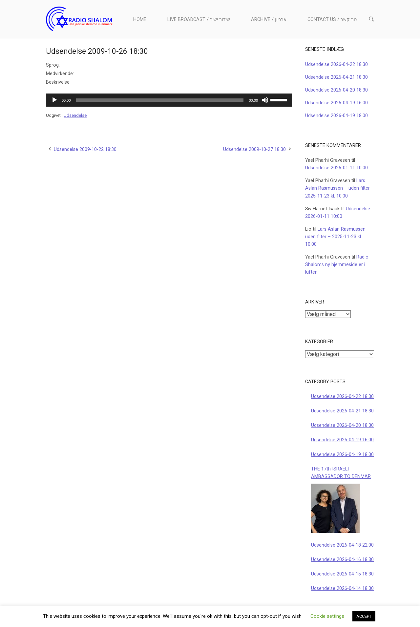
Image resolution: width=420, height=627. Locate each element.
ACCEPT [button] (363, 616)
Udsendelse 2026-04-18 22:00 (342, 545)
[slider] (160, 100)
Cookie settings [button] (327, 616)
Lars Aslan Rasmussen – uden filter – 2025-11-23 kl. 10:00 (339, 188)
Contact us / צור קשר (332, 19)
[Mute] (265, 100)
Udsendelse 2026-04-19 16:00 (336, 103)
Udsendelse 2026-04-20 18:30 (336, 90)
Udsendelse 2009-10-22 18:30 (85, 149)
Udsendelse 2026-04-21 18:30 (336, 77)
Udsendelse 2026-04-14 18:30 (342, 588)
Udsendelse (75, 115)
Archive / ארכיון (268, 19)
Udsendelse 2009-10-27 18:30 (254, 149)
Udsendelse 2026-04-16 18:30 (342, 559)
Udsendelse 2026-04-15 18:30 (342, 574)
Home (139, 19)
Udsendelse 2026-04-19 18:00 (336, 115)
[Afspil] (54, 100)
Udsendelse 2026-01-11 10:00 (336, 168)
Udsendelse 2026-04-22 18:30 (336, 64)
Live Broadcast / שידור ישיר (198, 19)
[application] (169, 100)
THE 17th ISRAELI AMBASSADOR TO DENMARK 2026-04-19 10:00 (342, 473)
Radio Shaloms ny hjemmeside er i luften (336, 264)
